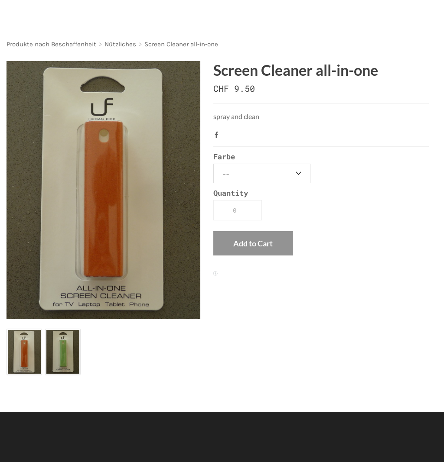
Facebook (218, 134)
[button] (253, 243)
